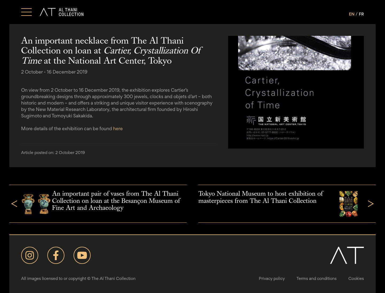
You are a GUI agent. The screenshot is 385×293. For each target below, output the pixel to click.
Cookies (356, 278)
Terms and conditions (317, 278)
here (118, 128)
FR (361, 14)
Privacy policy (272, 278)
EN (352, 14)
